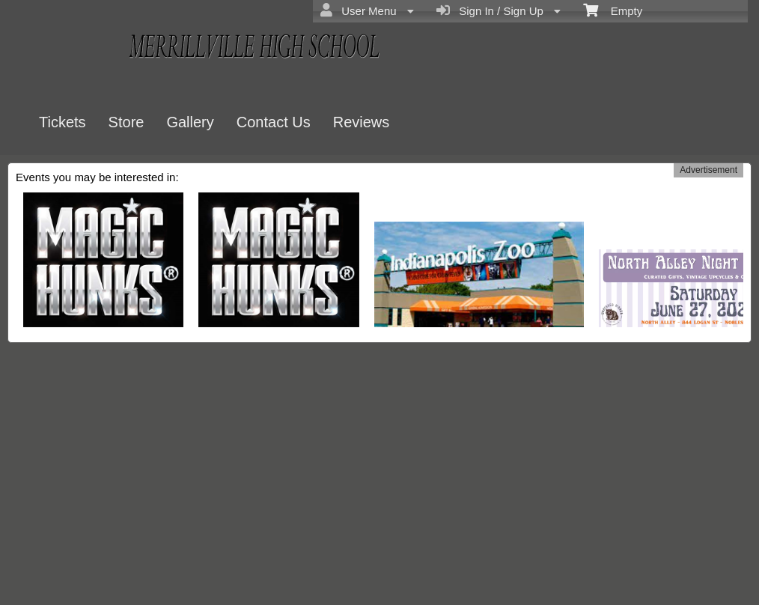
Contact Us (274, 122)
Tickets (62, 122)
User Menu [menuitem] (367, 10)
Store (126, 122)
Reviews (361, 122)
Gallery (189, 122)
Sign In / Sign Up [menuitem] (498, 10)
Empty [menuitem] (612, 9)
